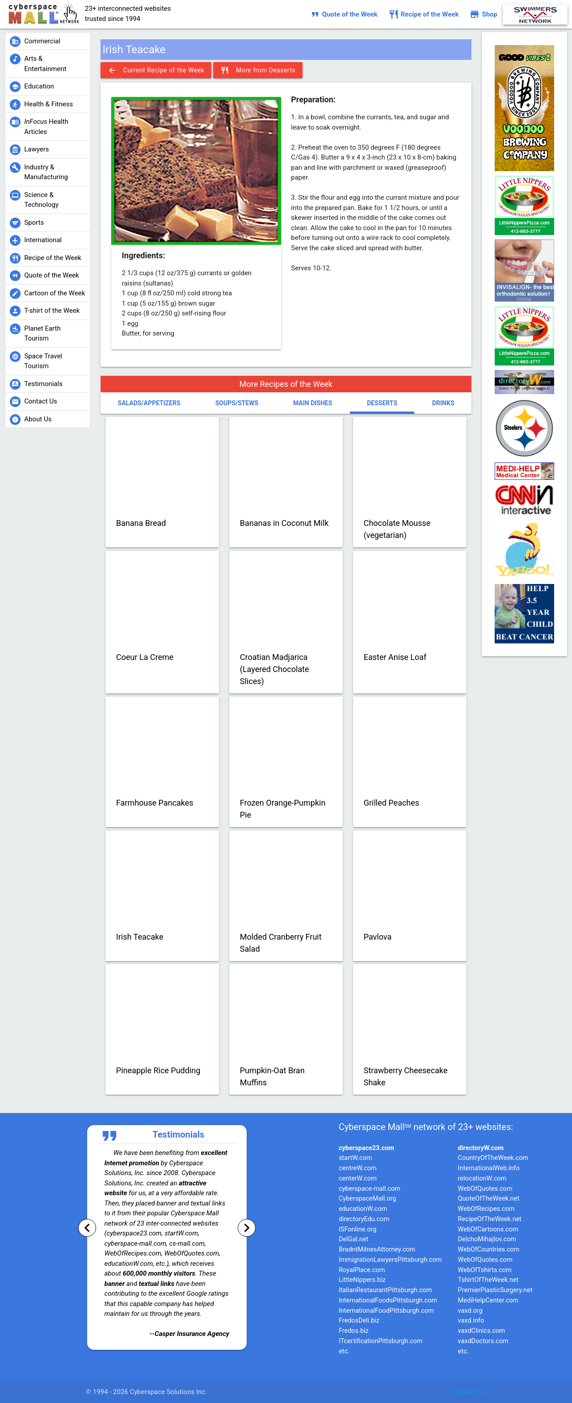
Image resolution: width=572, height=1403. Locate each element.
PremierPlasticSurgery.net (495, 1290)
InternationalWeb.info (489, 1168)
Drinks (443, 403)
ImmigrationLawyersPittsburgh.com (390, 1260)
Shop (483, 14)
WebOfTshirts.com (485, 1270)
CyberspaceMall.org (367, 1198)
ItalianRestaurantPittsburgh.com (385, 1290)
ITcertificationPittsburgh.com (381, 1341)
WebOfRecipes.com (486, 1209)
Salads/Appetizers (149, 403)
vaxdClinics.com (481, 1331)
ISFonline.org (357, 1229)
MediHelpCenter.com (488, 1300)
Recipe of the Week (423, 14)
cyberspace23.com (366, 1148)
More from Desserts (257, 70)
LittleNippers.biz (362, 1280)
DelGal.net (353, 1239)
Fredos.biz (354, 1331)
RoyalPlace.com (362, 1270)
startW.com (355, 1158)
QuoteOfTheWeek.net (489, 1198)
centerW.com (358, 1178)
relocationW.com (482, 1178)
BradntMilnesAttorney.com (377, 1249)
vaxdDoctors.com (483, 1341)
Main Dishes (312, 403)
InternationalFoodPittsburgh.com (386, 1311)
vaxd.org (470, 1311)
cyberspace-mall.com (369, 1189)
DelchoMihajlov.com (487, 1239)
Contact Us (469, 1392)
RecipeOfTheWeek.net (490, 1219)
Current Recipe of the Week (156, 70)
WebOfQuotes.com (485, 1189)
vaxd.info (471, 1320)
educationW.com (363, 1209)
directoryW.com (481, 1148)
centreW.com (358, 1168)
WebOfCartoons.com (488, 1229)
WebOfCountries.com (489, 1249)
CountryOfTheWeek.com (493, 1158)
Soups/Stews (236, 403)
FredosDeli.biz (359, 1320)
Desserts (382, 403)
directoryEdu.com (364, 1219)
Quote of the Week (344, 14)
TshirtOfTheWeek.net (488, 1280)
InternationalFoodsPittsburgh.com (388, 1300)
